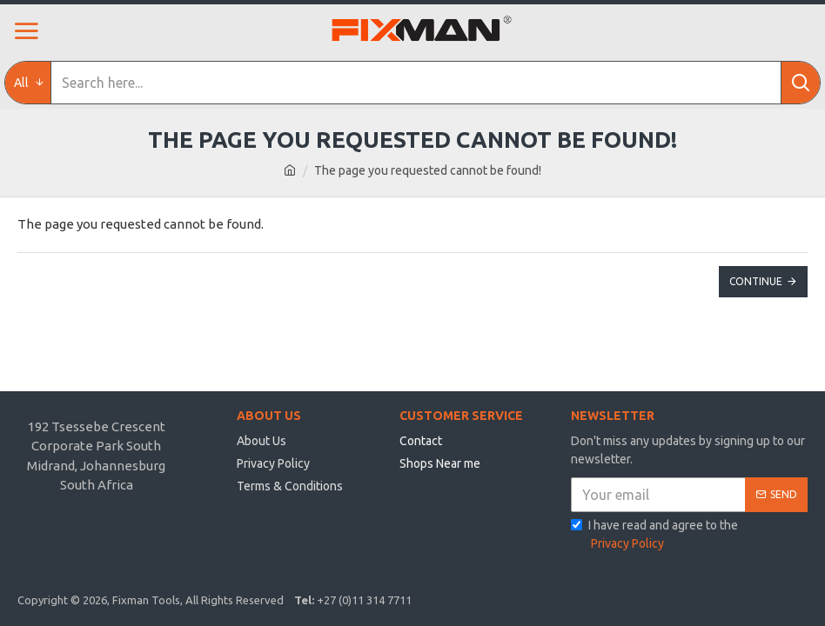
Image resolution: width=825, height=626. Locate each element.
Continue (755, 281)
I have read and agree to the (654, 535)
